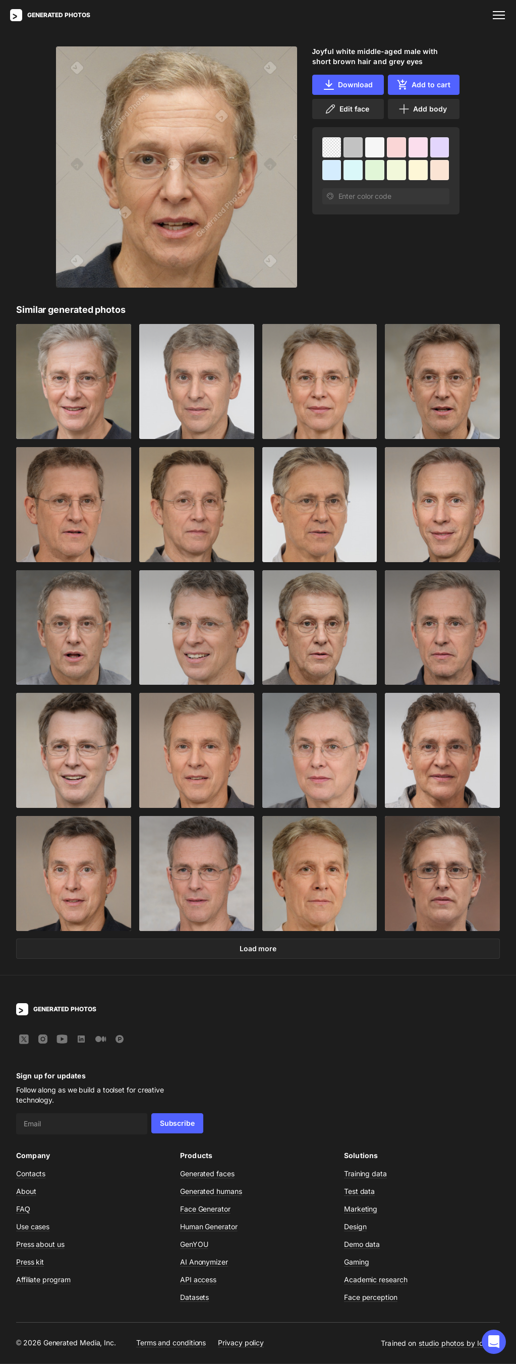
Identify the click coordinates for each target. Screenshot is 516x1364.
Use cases (32, 1227)
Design (355, 1227)
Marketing (360, 1209)
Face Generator (205, 1209)
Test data (359, 1191)
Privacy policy (241, 1343)
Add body (422, 109)
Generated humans (211, 1191)
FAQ (23, 1209)
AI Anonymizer (204, 1262)
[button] (494, 1342)
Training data (365, 1174)
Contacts (30, 1174)
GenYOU (194, 1244)
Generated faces (207, 1174)
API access (198, 1280)
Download (348, 85)
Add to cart (423, 85)
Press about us (40, 1244)
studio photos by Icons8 (459, 1343)
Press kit (30, 1262)
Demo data (362, 1244)
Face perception (370, 1297)
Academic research (376, 1280)
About (26, 1191)
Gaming (356, 1262)
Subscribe (177, 1123)
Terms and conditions (171, 1343)
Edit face (346, 109)
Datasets (194, 1297)
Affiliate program (43, 1280)
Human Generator (209, 1227)
